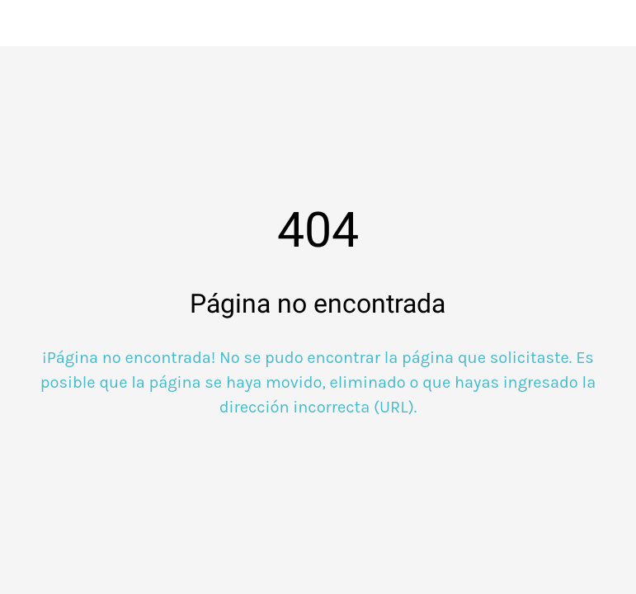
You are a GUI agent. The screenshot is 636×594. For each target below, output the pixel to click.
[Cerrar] (23, 23)
